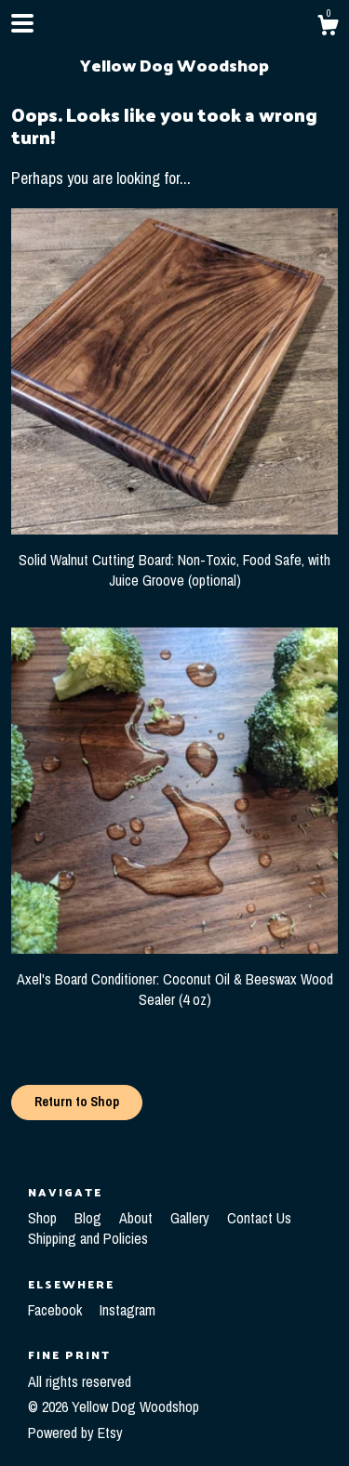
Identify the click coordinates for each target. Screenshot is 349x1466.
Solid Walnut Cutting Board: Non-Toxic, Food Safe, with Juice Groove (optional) (174, 559)
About (137, 1218)
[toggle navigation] (22, 23)
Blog (89, 1218)
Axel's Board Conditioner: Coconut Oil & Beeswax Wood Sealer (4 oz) (174, 978)
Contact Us (259, 1218)
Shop (44, 1218)
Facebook (57, 1310)
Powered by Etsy (75, 1432)
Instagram (127, 1310)
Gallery (191, 1218)
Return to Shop (76, 1101)
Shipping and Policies (88, 1238)
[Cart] (327, 28)
